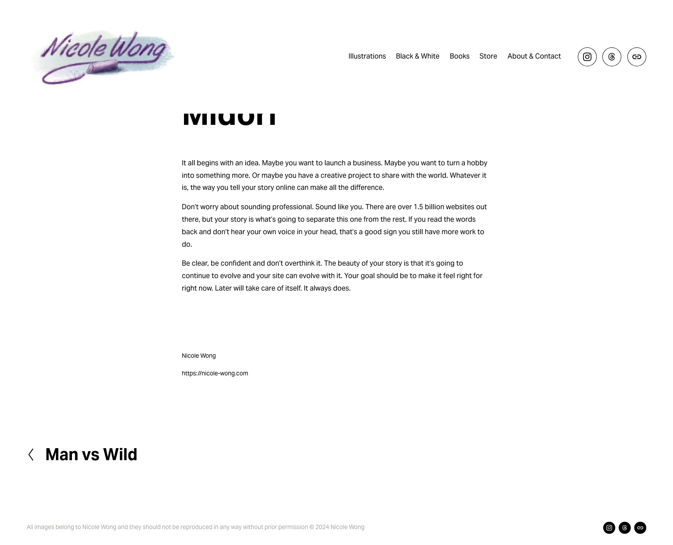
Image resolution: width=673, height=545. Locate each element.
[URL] (636, 56)
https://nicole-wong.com (215, 373)
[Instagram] (587, 56)
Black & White (417, 56)
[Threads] (611, 56)
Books (460, 56)
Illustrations (367, 56)
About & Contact (534, 56)
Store (488, 56)
